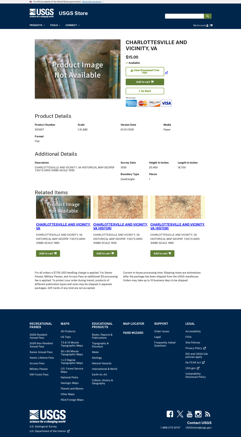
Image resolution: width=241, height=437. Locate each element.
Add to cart (145, 81)
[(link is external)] (147, 72)
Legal (190, 323)
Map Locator (133, 323)
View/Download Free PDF (145, 71)
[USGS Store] (121, 13)
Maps (65, 323)
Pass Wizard (133, 333)
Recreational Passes (41, 325)
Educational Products (102, 325)
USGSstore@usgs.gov (199, 427)
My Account (200, 25)
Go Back (145, 91)
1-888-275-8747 (170, 427)
